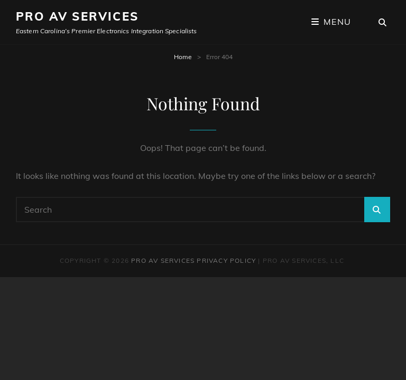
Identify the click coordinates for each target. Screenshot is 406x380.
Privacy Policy (226, 260)
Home (183, 57)
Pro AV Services (77, 16)
